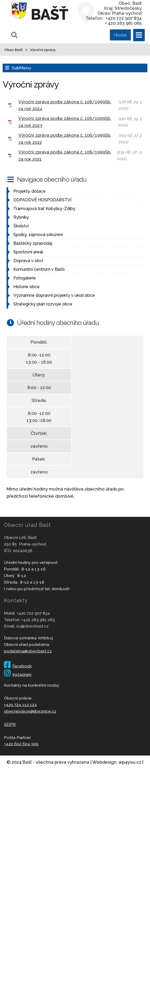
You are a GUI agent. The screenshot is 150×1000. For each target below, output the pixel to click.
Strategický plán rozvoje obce (42, 304)
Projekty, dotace (29, 191)
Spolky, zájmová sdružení (38, 234)
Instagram (17, 674)
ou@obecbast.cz (32, 626)
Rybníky (21, 217)
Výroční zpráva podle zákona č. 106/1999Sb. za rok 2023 (64, 122)
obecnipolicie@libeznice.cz (30, 711)
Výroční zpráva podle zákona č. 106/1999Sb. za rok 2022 (64, 138)
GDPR (10, 724)
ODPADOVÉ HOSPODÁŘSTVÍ (42, 199)
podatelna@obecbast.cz (28, 651)
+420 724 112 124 (20, 704)
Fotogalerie (24, 277)
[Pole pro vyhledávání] (70, 34)
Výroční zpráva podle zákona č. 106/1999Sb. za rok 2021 (64, 155)
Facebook (18, 666)
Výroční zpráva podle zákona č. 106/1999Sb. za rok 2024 (64, 105)
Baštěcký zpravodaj (32, 243)
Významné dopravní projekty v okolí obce (54, 295)
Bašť (49, 14)
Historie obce (26, 286)
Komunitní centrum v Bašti (39, 269)
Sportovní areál (28, 251)
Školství (21, 225)
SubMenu (21, 67)
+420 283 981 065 (38, 619)
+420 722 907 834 (33, 613)
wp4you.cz (130, 762)
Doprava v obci (28, 260)
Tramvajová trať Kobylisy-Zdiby (44, 208)
